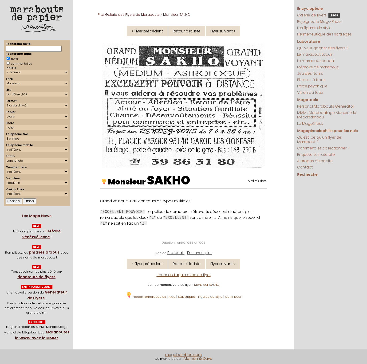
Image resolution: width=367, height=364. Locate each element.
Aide (172, 296)
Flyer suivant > (223, 31)
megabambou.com (183, 354)
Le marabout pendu (315, 60)
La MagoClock (310, 123)
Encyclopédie (310, 8)
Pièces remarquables (146, 296)
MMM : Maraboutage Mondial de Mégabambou (326, 115)
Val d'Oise (257, 181)
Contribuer (233, 296)
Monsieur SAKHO (206, 284)
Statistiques (187, 296)
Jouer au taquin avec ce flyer (184, 275)
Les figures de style (314, 28)
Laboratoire (308, 41)
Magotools (307, 99)
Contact (305, 167)
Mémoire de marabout (318, 67)
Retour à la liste (187, 31)
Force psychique (312, 86)
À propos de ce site (315, 161)
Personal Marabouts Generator (325, 106)
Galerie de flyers (318, 15)
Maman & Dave (198, 358)
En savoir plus (199, 252)
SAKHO (168, 180)
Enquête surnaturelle (316, 154)
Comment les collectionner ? (323, 148)
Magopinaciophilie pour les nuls (327, 130)
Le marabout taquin (315, 54)
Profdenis (176, 252)
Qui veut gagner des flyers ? (322, 48)
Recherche (307, 174)
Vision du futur (310, 92)
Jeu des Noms (310, 73)
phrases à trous (44, 252)
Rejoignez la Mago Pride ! (320, 21)
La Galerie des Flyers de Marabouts (130, 14)
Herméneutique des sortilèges (324, 34)
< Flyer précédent (147, 31)
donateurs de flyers (36, 277)
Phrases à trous (311, 79)
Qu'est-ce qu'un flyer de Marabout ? (319, 140)
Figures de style (210, 296)
